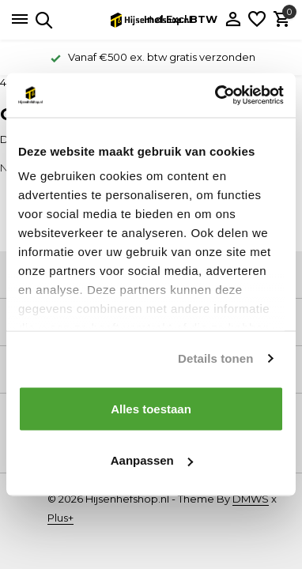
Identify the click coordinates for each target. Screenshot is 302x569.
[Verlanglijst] (257, 19)
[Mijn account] (232, 19)
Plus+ (60, 517)
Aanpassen (152, 460)
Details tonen (215, 358)
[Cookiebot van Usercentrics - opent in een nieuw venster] (216, 95)
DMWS (250, 498)
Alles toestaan (151, 408)
